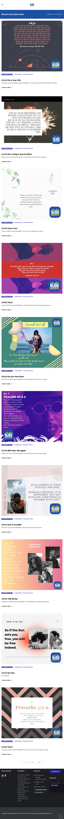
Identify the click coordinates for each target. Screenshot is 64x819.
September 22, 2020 (7, 148)
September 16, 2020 (7, 518)
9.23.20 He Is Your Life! (11, 80)
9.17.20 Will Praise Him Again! (14, 451)
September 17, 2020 (7, 444)
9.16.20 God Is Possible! (12, 525)
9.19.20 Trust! (7, 302)
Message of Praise (28, 74)
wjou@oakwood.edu (41, 789)
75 (39, 762)
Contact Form (39, 792)
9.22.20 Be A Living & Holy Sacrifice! (17, 154)
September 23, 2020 (7, 74)
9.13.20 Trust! (7, 747)
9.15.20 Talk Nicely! (9, 599)
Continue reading (6, 87)
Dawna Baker (18, 74)
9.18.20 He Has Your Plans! (13, 376)
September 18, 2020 (7, 370)
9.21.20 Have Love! (9, 228)
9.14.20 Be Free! (8, 673)
